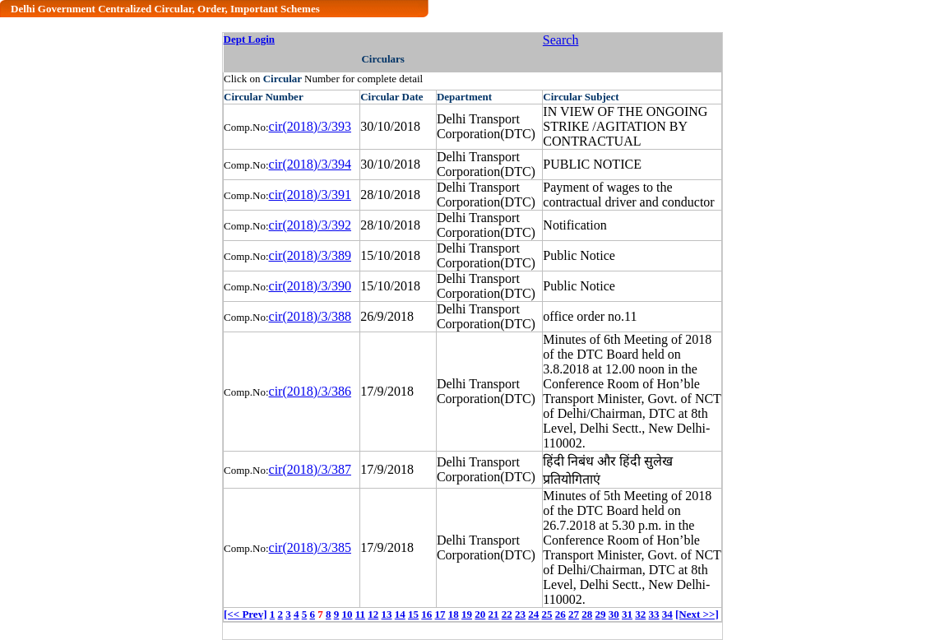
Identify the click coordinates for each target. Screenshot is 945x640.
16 (426, 614)
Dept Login (249, 39)
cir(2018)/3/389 (310, 255)
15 (413, 614)
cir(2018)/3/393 (310, 126)
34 (667, 614)
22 (507, 614)
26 (560, 614)
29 (600, 614)
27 (573, 614)
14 (400, 614)
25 (547, 614)
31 (627, 614)
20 (480, 614)
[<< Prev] (245, 614)
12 (373, 614)
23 (520, 614)
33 (654, 614)
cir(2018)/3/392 (310, 225)
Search (561, 40)
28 (586, 614)
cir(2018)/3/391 (310, 195)
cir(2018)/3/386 (310, 391)
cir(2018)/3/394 (310, 164)
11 (360, 614)
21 (494, 614)
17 (440, 614)
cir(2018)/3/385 (310, 547)
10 (346, 614)
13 (387, 614)
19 (466, 614)
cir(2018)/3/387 (310, 469)
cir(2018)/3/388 (310, 316)
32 (640, 614)
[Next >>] (697, 614)
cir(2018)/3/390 (310, 286)
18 (453, 614)
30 (614, 614)
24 (533, 614)
